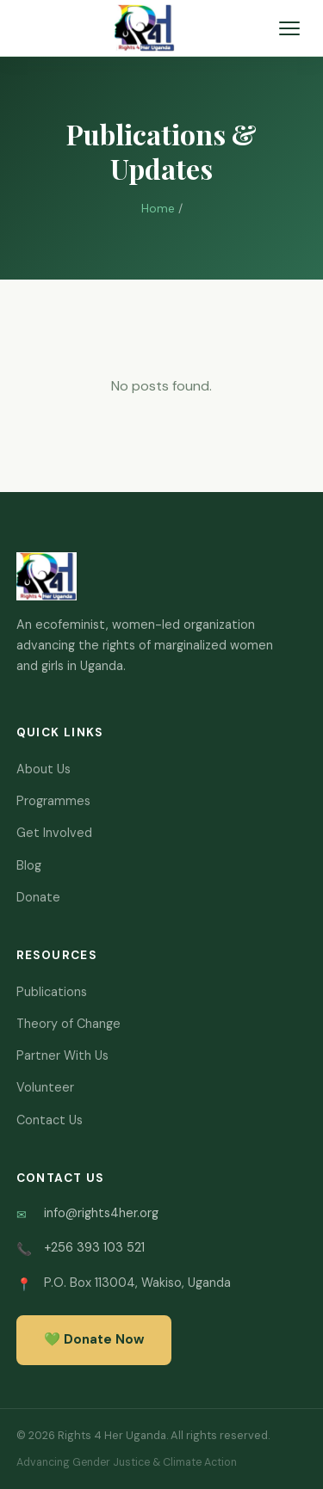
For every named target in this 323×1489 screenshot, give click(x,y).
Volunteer (45, 1087)
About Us (43, 769)
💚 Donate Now (94, 1339)
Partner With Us (62, 1055)
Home (158, 208)
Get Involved (54, 832)
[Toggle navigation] (289, 28)
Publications (51, 992)
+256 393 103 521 (94, 1247)
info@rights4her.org (101, 1213)
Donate (38, 897)
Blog (28, 865)
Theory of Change (68, 1023)
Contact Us (49, 1120)
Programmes (53, 801)
